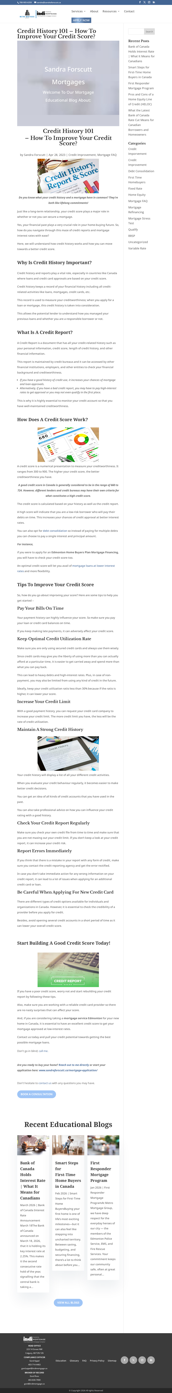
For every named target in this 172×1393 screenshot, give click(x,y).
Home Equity (136, 195)
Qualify (133, 229)
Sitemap (112, 1361)
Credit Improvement (82, 155)
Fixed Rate (135, 188)
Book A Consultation (37, 1094)
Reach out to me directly (74, 1065)
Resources (110, 11)
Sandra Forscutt (34, 155)
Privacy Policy (97, 1361)
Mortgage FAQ (107, 155)
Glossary (74, 1361)
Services (77, 11)
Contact (129, 11)
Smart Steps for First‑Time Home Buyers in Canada (68, 1174)
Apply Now (81, 20)
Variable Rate (137, 248)
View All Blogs (68, 1302)
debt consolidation (55, 531)
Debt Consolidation (141, 171)
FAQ (84, 1361)
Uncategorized (138, 242)
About (94, 11)
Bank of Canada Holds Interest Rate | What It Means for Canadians (32, 1180)
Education (61, 1361)
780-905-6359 (25, 2)
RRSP (131, 236)
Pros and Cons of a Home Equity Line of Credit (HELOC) (141, 99)
